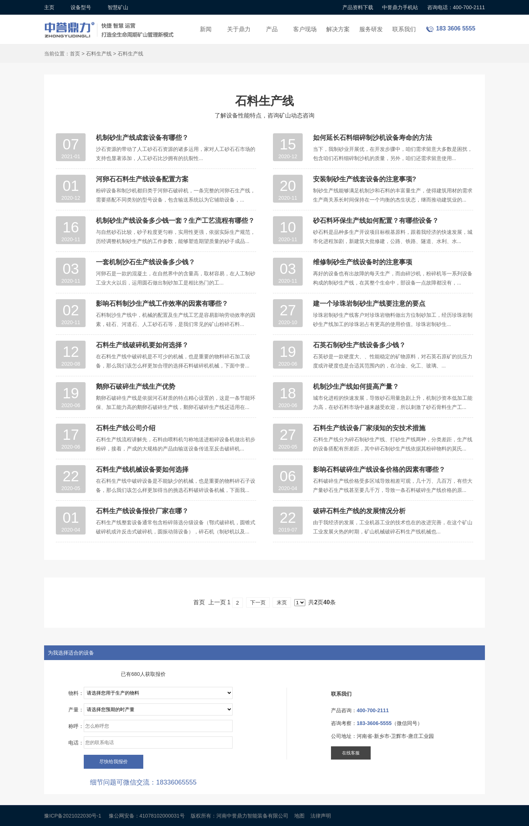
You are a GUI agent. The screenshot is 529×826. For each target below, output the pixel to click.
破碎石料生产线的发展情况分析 (359, 511)
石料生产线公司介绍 (125, 428)
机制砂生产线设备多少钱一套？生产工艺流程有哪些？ (175, 220)
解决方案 (338, 29)
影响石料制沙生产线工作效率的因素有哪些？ (162, 303)
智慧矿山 (118, 7)
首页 (75, 54)
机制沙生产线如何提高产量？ (356, 386)
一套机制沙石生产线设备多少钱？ (145, 262)
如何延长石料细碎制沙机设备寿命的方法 (372, 137)
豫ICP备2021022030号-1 (72, 816)
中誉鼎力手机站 (400, 7)
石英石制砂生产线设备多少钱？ (359, 345)
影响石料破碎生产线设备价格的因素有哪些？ (379, 469)
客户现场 (305, 29)
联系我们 (404, 29)
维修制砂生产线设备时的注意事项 (362, 262)
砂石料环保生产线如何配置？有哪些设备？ (376, 220)
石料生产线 (99, 54)
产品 (272, 29)
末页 (282, 602)
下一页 (258, 602)
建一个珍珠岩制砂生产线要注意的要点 (369, 303)
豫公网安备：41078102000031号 (147, 816)
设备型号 (81, 7)
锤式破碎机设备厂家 (110, 25)
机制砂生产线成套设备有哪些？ (142, 137)
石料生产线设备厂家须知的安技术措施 (369, 428)
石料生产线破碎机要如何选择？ (142, 345)
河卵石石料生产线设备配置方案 (142, 179)
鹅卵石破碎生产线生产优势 (135, 386)
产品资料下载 (357, 7)
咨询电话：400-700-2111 (456, 7)
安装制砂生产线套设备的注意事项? (364, 179)
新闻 (206, 29)
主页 (49, 7)
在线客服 (351, 753)
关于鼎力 (239, 29)
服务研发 (371, 29)
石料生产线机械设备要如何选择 (142, 469)
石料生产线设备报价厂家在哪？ (142, 511)
